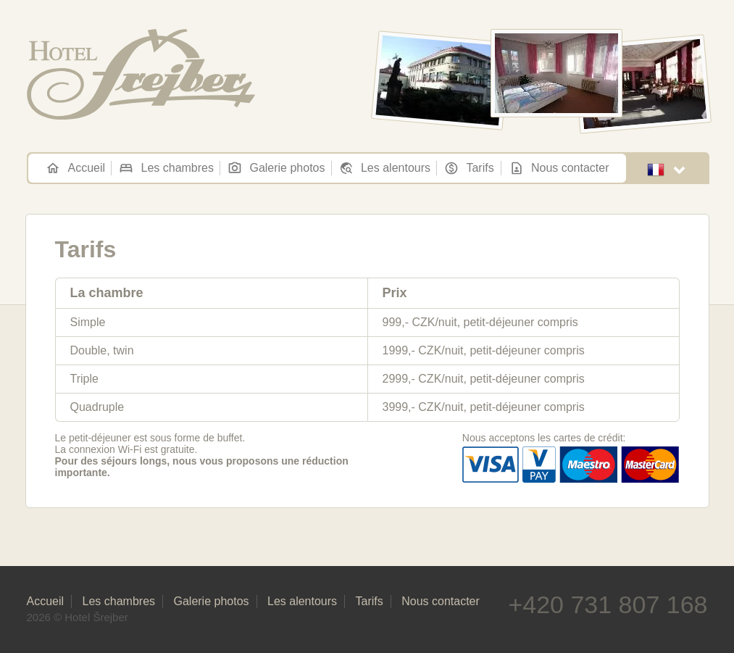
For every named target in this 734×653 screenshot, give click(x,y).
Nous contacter (559, 168)
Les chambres (166, 168)
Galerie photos (276, 168)
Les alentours (384, 168)
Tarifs (468, 168)
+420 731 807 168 (607, 604)
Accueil (75, 168)
